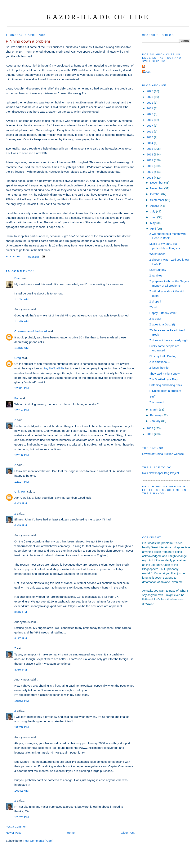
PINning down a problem (165, 390)
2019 (150, 119)
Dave (17, 278)
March (154, 409)
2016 (150, 131)
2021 (150, 108)
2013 (150, 148)
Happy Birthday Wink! (163, 313)
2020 (150, 114)
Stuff (152, 396)
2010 (150, 165)
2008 (150, 177)
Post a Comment (16, 826)
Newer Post (13, 832)
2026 (150, 91)
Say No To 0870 (53, 368)
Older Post (128, 832)
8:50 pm (20, 669)
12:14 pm (21, 410)
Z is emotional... (159, 361)
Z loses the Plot (159, 367)
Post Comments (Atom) (38, 840)
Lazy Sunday (157, 269)
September (157, 200)
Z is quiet (155, 318)
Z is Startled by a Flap (163, 379)
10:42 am (21, 790)
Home (71, 832)
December (157, 182)
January (155, 421)
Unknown (20, 491)
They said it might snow (164, 373)
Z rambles (155, 275)
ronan (147, 72)
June (153, 217)
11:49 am (21, 321)
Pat (16, 398)
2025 (150, 96)
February (156, 415)
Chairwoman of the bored (30, 331)
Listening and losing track (165, 385)
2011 (150, 160)
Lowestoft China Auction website (163, 453)
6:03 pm (20, 503)
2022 (150, 102)
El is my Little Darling (162, 356)
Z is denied (156, 402)
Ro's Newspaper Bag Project (160, 473)
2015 (150, 137)
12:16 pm (21, 455)
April (153, 228)
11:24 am (21, 299)
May (153, 222)
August (155, 205)
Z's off (153, 307)
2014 (150, 143)
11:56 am (21, 347)
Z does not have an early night (168, 340)
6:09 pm (20, 525)
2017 (150, 125)
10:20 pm (21, 727)
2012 (150, 154)
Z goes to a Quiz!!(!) (162, 324)
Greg (17, 357)
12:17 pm (21, 481)
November (157, 188)
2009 (150, 171)
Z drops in (155, 301)
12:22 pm (21, 817)
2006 (150, 434)
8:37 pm (20, 638)
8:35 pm (20, 611)
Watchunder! (157, 253)
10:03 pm (21, 700)
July (153, 211)
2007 (150, 428)
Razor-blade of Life (98, 17)
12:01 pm (21, 388)
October (155, 194)
